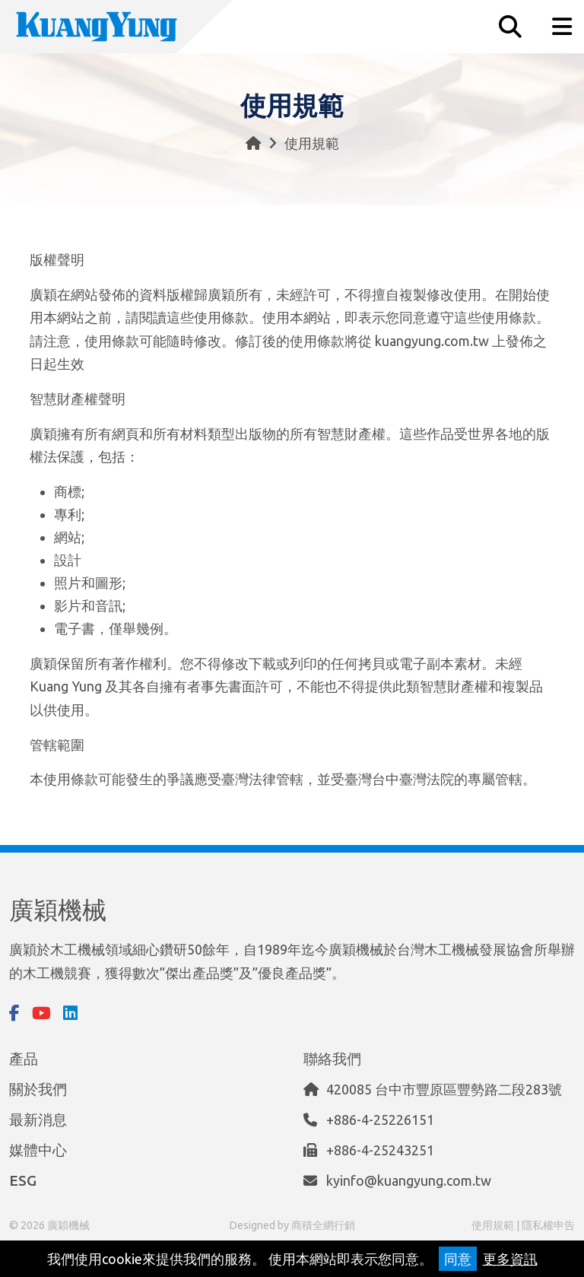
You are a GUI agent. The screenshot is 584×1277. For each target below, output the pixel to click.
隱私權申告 (548, 1225)
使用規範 (492, 1225)
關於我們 (38, 1089)
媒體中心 (38, 1150)
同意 (457, 1258)
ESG (22, 1180)
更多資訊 (510, 1258)
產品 (23, 1058)
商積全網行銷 (323, 1225)
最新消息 (38, 1119)
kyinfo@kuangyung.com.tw (408, 1180)
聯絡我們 (332, 1058)
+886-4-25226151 (380, 1119)
